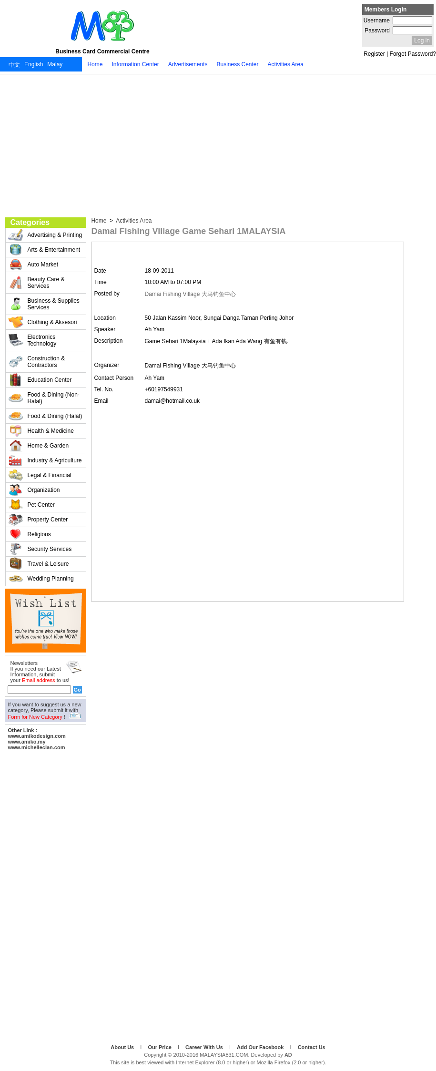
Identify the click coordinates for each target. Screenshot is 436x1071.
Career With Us (204, 1047)
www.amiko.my (26, 742)
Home (99, 220)
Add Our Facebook (261, 1047)
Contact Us (311, 1047)
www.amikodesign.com (36, 736)
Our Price (160, 1047)
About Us (123, 1047)
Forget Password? (413, 54)
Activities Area (133, 220)
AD (288, 1055)
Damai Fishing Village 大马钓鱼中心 (190, 294)
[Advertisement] (218, 146)
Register (374, 54)
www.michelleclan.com (36, 747)
